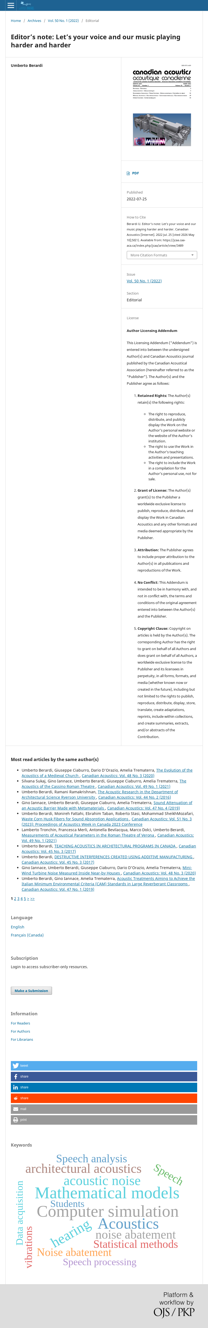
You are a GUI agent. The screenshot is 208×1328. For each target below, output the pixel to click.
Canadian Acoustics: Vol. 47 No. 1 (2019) (58, 889)
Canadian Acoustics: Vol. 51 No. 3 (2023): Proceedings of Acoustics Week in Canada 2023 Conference (107, 821)
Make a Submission (31, 990)
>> (32, 898)
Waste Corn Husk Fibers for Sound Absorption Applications (75, 818)
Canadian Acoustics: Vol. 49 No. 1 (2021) (134, 786)
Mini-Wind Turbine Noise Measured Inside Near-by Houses (107, 870)
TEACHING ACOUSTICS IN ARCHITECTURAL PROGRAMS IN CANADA (115, 846)
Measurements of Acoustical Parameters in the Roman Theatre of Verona (88, 835)
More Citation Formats (149, 255)
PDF (135, 173)
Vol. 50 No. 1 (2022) (63, 20)
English (17, 926)
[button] (104, 1066)
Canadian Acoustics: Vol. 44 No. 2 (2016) (134, 797)
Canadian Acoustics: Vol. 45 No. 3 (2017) (58, 862)
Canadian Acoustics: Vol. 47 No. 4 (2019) (143, 808)
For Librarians (22, 1039)
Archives (34, 20)
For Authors (20, 1031)
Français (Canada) (27, 935)
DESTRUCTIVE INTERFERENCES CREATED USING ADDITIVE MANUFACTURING (123, 856)
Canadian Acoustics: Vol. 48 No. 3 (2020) (118, 775)
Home (16, 20)
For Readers (20, 1023)
